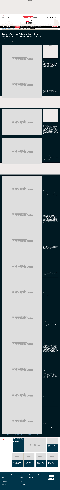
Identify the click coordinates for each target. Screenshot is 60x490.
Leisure (21, 480)
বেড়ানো (27, 26)
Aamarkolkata (9, 28)
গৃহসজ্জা (22, 26)
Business (3, 482)
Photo (30, 474)
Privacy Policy (24, 488)
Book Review (22, 478)
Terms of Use (29, 488)
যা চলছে (13, 26)
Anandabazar (4, 28)
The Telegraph (40, 474)
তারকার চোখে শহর (33, 26)
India (3, 477)
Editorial (12, 474)
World (3, 478)
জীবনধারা (18, 26)
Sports (3, 480)
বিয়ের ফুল (39, 26)
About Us (9, 488)
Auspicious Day (22, 484)
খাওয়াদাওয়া (8, 26)
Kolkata (3, 474)
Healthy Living (14, 28)
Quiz (21, 481)
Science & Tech (4, 484)
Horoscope (22, 482)
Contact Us (19, 488)
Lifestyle (21, 474)
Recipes (21, 477)
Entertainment (4, 481)
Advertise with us (14, 488)
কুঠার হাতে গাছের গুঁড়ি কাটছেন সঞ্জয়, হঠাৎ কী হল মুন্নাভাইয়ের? (18, 440)
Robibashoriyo (31, 477)
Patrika (30, 478)
